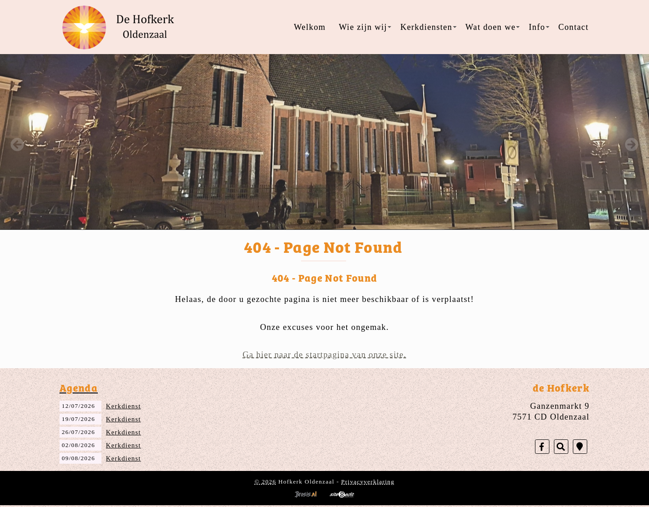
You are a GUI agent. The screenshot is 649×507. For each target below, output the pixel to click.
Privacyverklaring (367, 481)
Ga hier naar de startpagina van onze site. (324, 354)
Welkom (310, 27)
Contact (573, 27)
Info (539, 27)
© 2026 (265, 481)
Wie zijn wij (365, 27)
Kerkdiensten (428, 27)
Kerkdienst (123, 406)
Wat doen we (493, 27)
